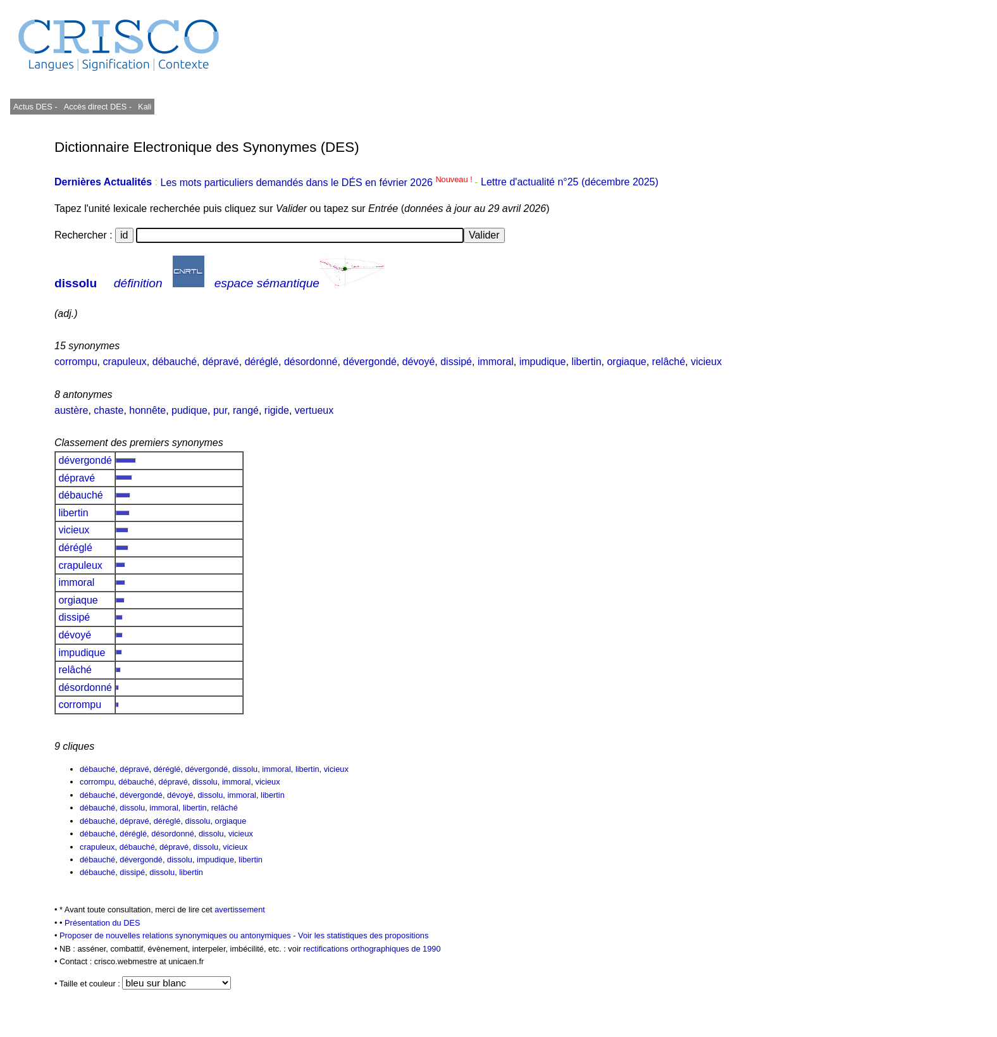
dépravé (220, 361)
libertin (586, 361)
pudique (189, 410)
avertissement (239, 909)
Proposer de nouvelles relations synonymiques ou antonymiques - (178, 935)
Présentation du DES (102, 923)
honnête (147, 410)
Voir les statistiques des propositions (363, 935)
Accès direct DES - (98, 106)
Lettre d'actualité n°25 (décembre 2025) (570, 182)
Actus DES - (35, 106)
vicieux (706, 361)
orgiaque (626, 361)
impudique (542, 361)
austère (71, 410)
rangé (246, 410)
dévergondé (370, 361)
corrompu (75, 361)
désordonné (311, 361)
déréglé (261, 361)
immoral (496, 361)
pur (220, 410)
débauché (174, 361)
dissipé (456, 361)
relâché (668, 361)
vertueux (314, 410)
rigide (276, 410)
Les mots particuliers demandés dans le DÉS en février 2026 (317, 182)
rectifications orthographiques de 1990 (372, 948)
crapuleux (124, 361)
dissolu (75, 283)
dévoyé (418, 361)
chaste (108, 410)
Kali (144, 106)
